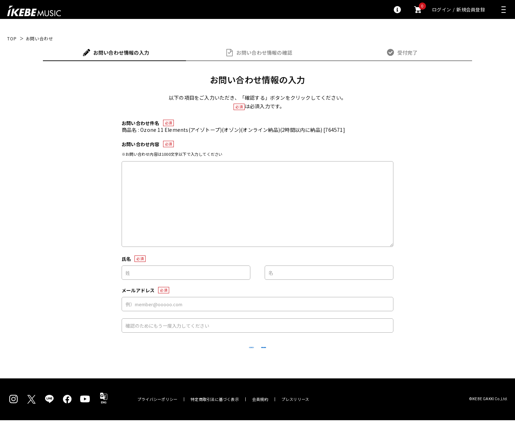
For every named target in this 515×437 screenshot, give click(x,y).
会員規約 (260, 416)
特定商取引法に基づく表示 (215, 416)
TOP (12, 38)
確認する (309, 355)
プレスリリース (295, 416)
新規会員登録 (470, 9)
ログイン (441, 9)
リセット (206, 356)
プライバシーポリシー (157, 416)
